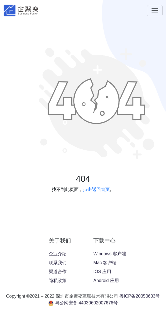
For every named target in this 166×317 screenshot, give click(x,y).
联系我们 (58, 299)
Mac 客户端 (104, 299)
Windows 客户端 (109, 290)
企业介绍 (58, 290)
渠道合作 (58, 308)
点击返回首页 (96, 189)
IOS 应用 (102, 308)
